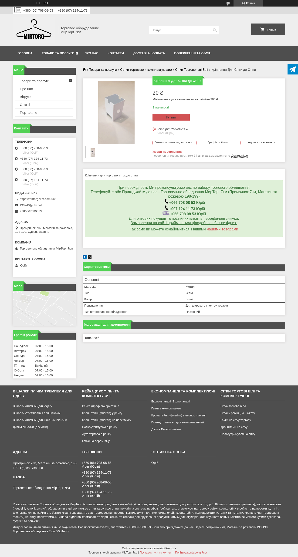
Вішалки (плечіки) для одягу (32, 406)
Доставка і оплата (149, 53)
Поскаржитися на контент (156, 552)
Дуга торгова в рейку (96, 434)
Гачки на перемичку (96, 441)
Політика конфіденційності (192, 552)
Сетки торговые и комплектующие (146, 69)
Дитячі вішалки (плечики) (30, 427)
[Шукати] (215, 30)
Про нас (91, 53)
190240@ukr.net (31, 205)
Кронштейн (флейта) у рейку (102, 413)
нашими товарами (222, 229)
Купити (171, 117)
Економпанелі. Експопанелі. (171, 401)
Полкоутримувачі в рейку (99, 427)
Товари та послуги (58, 53)
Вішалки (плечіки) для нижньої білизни (40, 420)
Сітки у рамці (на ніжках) (237, 413)
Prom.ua (171, 548)
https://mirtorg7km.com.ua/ (38, 199)
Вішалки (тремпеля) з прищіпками (37, 413)
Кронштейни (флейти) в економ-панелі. (179, 415)
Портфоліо (28, 113)
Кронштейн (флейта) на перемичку (106, 420)
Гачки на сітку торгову (235, 420)
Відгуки (25, 97)
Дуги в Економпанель (166, 429)
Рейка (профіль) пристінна (100, 406)
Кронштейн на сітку (233, 427)
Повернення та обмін (192, 53)
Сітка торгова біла (233, 406)
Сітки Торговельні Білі (191, 69)
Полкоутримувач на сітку (237, 434)
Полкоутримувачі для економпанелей (177, 422)
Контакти (116, 53)
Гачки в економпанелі (166, 408)
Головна (24, 53)
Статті (25, 105)
